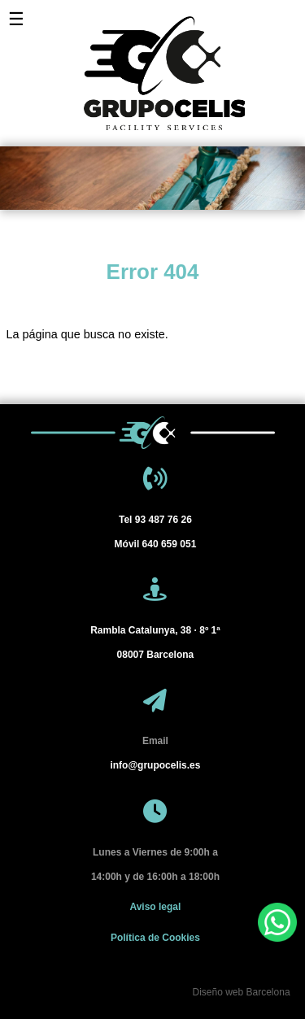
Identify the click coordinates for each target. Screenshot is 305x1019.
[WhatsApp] (277, 922)
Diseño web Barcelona (241, 992)
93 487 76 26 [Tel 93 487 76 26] (155, 519)
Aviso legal (155, 906)
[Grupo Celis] (153, 65)
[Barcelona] (155, 642)
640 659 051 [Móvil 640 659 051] (156, 544)
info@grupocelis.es (155, 765)
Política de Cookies (155, 937)
